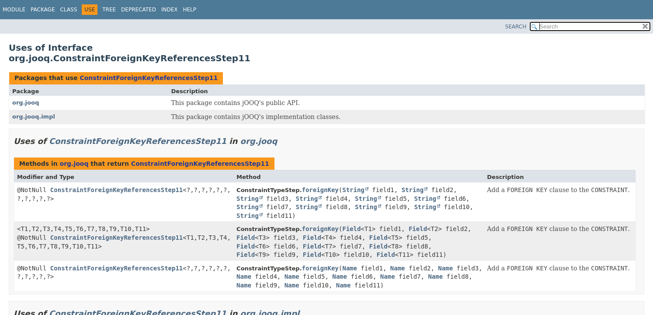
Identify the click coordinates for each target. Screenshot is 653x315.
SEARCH (516, 27)
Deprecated (138, 10)
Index (169, 10)
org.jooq (25, 102)
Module (14, 10)
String (353, 189)
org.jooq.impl (33, 116)
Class (68, 10)
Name (349, 268)
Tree (109, 10)
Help (189, 10)
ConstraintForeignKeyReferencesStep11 (149, 77)
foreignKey (320, 189)
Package (43, 10)
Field (351, 228)
